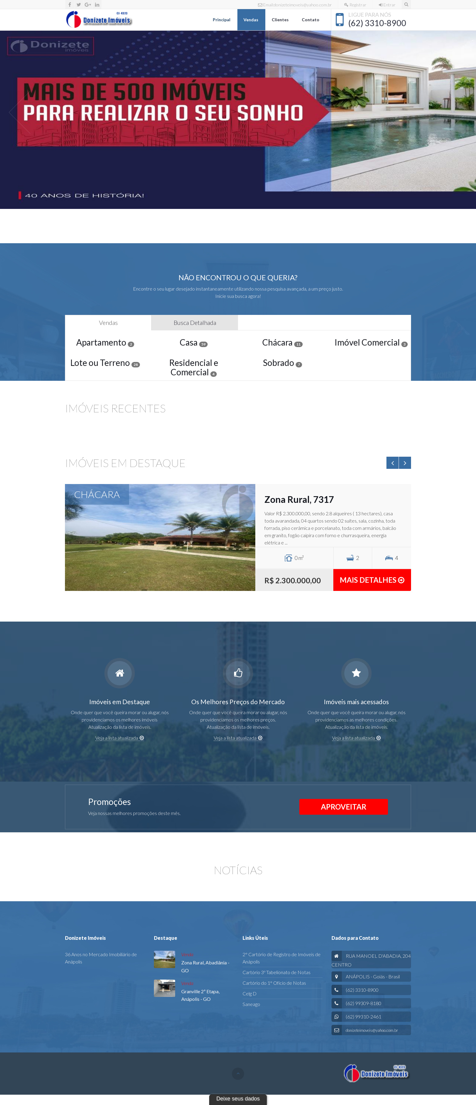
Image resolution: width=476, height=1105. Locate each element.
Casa (194, 342)
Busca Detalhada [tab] (195, 322)
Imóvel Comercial (371, 342)
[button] (20, 111)
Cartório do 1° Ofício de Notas (274, 983)
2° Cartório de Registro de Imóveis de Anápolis (282, 957)
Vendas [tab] (108, 322)
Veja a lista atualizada (119, 738)
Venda (187, 954)
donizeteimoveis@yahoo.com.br (372, 1030)
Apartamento (105, 342)
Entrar (387, 4)
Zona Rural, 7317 (299, 499)
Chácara (282, 342)
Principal (222, 19)
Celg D (250, 993)
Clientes (281, 19)
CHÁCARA (97, 494)
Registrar (355, 4)
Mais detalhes (372, 579)
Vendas (251, 19)
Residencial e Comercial (193, 367)
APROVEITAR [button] (343, 806)
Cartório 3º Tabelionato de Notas (277, 972)
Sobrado (282, 362)
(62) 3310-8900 (377, 23)
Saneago (251, 1004)
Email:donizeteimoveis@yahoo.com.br (295, 4)
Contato (311, 19)
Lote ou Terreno (105, 362)
